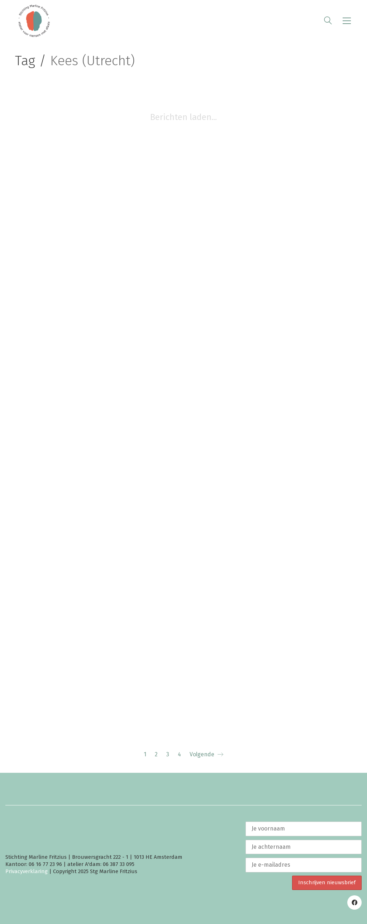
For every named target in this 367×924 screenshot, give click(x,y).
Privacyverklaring (26, 871)
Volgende (206, 754)
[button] (347, 21)
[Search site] (328, 21)
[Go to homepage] (34, 21)
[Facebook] (354, 902)
